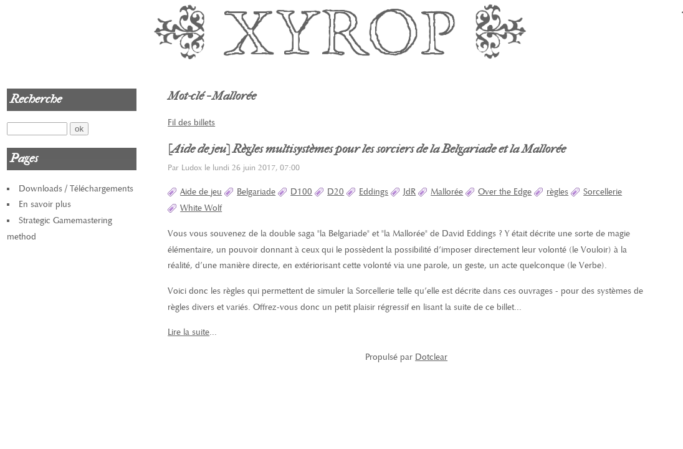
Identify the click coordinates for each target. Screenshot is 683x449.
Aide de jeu (201, 191)
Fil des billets (191, 122)
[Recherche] (37, 128)
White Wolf (201, 208)
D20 (335, 191)
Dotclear (431, 357)
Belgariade (256, 191)
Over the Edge (505, 191)
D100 (301, 191)
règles (557, 191)
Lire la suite (188, 332)
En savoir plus (45, 204)
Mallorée (447, 191)
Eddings (373, 191)
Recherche (36, 99)
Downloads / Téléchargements (76, 188)
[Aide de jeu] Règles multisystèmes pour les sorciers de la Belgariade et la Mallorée (367, 149)
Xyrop (341, 31)
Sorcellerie (602, 191)
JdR (409, 191)
